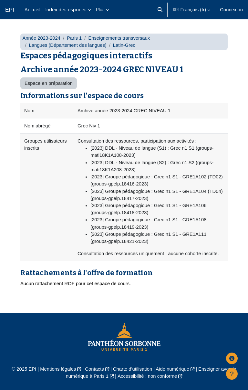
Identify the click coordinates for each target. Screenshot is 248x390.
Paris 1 (74, 38)
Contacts (94, 369)
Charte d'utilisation (132, 369)
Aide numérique (172, 369)
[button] (160, 9)
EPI (9, 9)
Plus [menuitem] (100, 9)
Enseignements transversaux (119, 38)
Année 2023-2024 (41, 38)
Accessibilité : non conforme (147, 376)
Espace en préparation (49, 83)
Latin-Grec (124, 45)
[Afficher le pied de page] (232, 374)
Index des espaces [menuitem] (66, 9)
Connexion (231, 9)
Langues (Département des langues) (68, 45)
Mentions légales (58, 369)
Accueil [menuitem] (32, 9)
